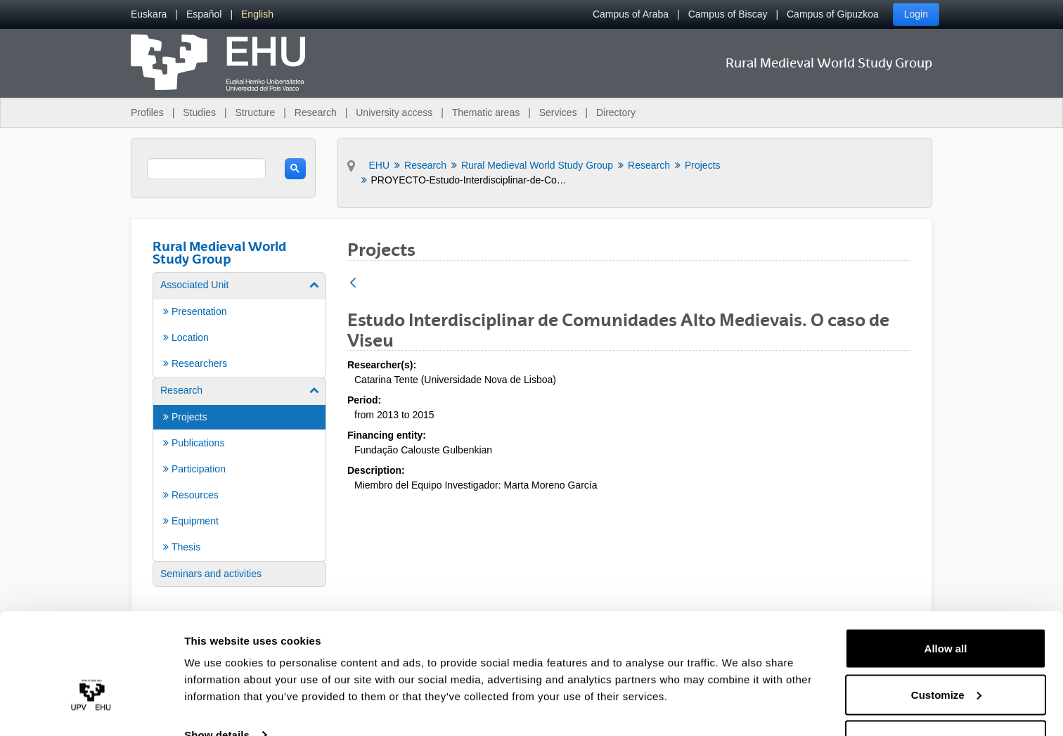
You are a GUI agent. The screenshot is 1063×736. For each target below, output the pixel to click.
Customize (946, 653)
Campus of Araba (631, 14)
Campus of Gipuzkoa (833, 14)
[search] (206, 168)
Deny (946, 698)
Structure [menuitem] (255, 112)
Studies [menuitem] (199, 112)
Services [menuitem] (558, 112)
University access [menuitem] (394, 112)
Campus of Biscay (728, 14)
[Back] (353, 283)
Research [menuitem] (316, 112)
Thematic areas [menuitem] (486, 112)
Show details (217, 693)
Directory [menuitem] (616, 112)
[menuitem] (149, 14)
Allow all (946, 606)
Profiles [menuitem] (147, 112)
